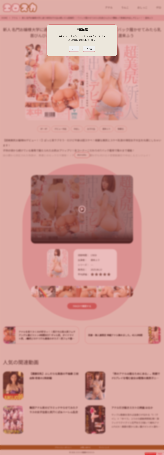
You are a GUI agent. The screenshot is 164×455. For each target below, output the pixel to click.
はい (74, 48)
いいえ (89, 48)
